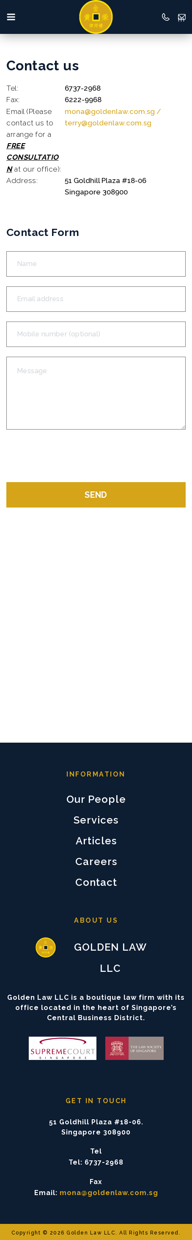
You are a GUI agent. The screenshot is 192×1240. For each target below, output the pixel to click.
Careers (96, 861)
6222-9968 (83, 99)
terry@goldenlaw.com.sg (108, 123)
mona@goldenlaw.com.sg (182, 17)
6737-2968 (83, 88)
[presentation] (70, 455)
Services (96, 820)
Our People (96, 799)
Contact (96, 882)
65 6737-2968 (166, 17)
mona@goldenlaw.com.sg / (113, 111)
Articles (96, 841)
